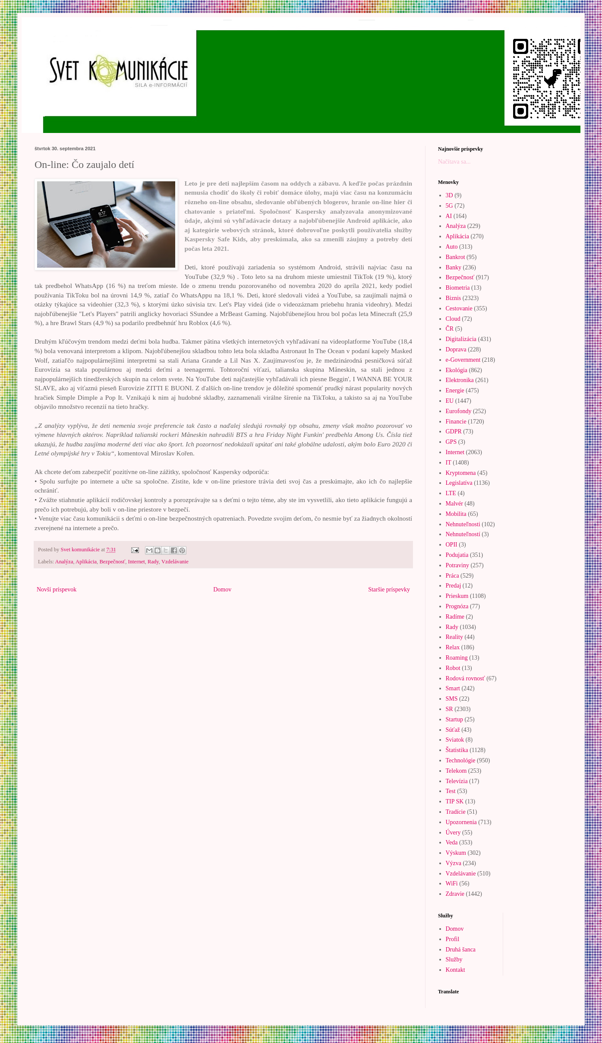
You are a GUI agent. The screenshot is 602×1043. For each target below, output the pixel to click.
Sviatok (455, 739)
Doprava (456, 349)
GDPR (454, 431)
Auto (452, 246)
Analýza (64, 562)
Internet (136, 562)
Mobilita (456, 514)
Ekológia (457, 370)
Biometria (458, 287)
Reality (454, 637)
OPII (451, 544)
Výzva (454, 863)
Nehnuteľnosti (463, 524)
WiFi (452, 883)
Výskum (456, 853)
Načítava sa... (454, 161)
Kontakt (455, 970)
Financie (456, 421)
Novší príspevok (56, 589)
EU (450, 401)
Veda (452, 842)
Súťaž (453, 730)
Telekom (456, 771)
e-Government (463, 360)
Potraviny (457, 565)
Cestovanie (459, 308)
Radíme (455, 616)
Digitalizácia (461, 339)
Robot (453, 668)
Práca (452, 575)
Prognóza (457, 606)
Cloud (453, 319)
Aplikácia (86, 562)
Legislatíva (459, 483)
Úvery (453, 832)
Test (451, 791)
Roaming (457, 657)
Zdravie (455, 894)
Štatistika (457, 750)
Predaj (453, 585)
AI (449, 216)
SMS (452, 698)
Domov (222, 589)
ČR (450, 329)
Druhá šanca (461, 949)
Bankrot (455, 257)
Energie (455, 390)
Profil (453, 939)
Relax (453, 647)
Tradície (456, 812)
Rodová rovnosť (465, 678)
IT (448, 462)
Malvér (454, 503)
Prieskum (457, 596)
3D (449, 195)
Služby (454, 959)
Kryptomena (461, 473)
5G (449, 205)
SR (449, 709)
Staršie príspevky (389, 589)
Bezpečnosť (112, 562)
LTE (451, 493)
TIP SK (455, 801)
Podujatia (457, 555)
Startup (454, 719)
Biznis (453, 298)
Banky (454, 267)
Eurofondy (459, 411)
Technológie (461, 760)
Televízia (457, 781)
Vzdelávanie (175, 562)
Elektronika (460, 380)
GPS (451, 442)
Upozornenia (461, 822)
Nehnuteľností (463, 534)
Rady (153, 562)
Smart (453, 688)
